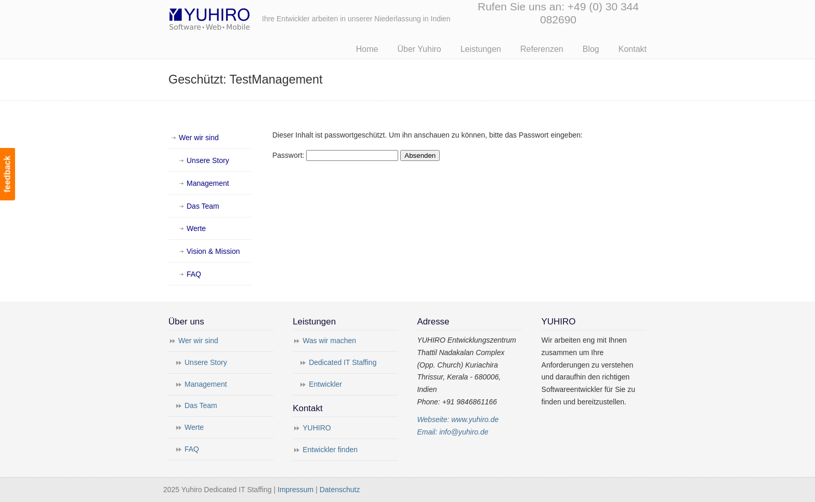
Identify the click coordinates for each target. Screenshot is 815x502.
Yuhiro (241, 17)
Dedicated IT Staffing (342, 362)
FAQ (194, 274)
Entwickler (325, 384)
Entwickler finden (330, 449)
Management (208, 183)
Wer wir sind (199, 137)
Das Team (203, 206)
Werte (196, 228)
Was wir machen (329, 340)
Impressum (295, 489)
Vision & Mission (213, 251)
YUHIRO (317, 428)
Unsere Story (208, 160)
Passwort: (335, 155)
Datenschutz (340, 489)
